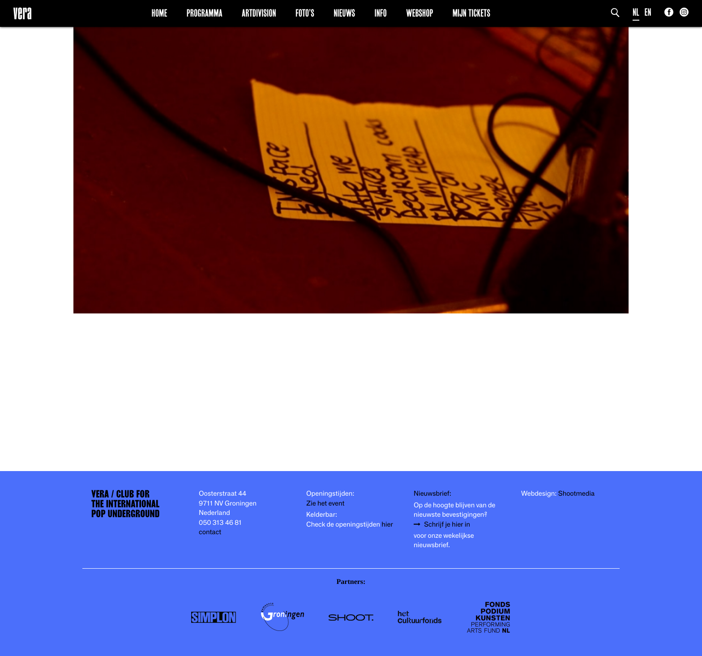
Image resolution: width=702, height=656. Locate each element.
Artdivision (259, 13)
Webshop (419, 13)
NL (636, 12)
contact (210, 532)
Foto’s (304, 13)
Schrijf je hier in (447, 524)
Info (380, 13)
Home (159, 13)
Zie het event (325, 503)
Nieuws (344, 13)
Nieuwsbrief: (432, 493)
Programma (205, 13)
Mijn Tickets (471, 13)
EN (648, 12)
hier (387, 524)
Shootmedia (576, 493)
